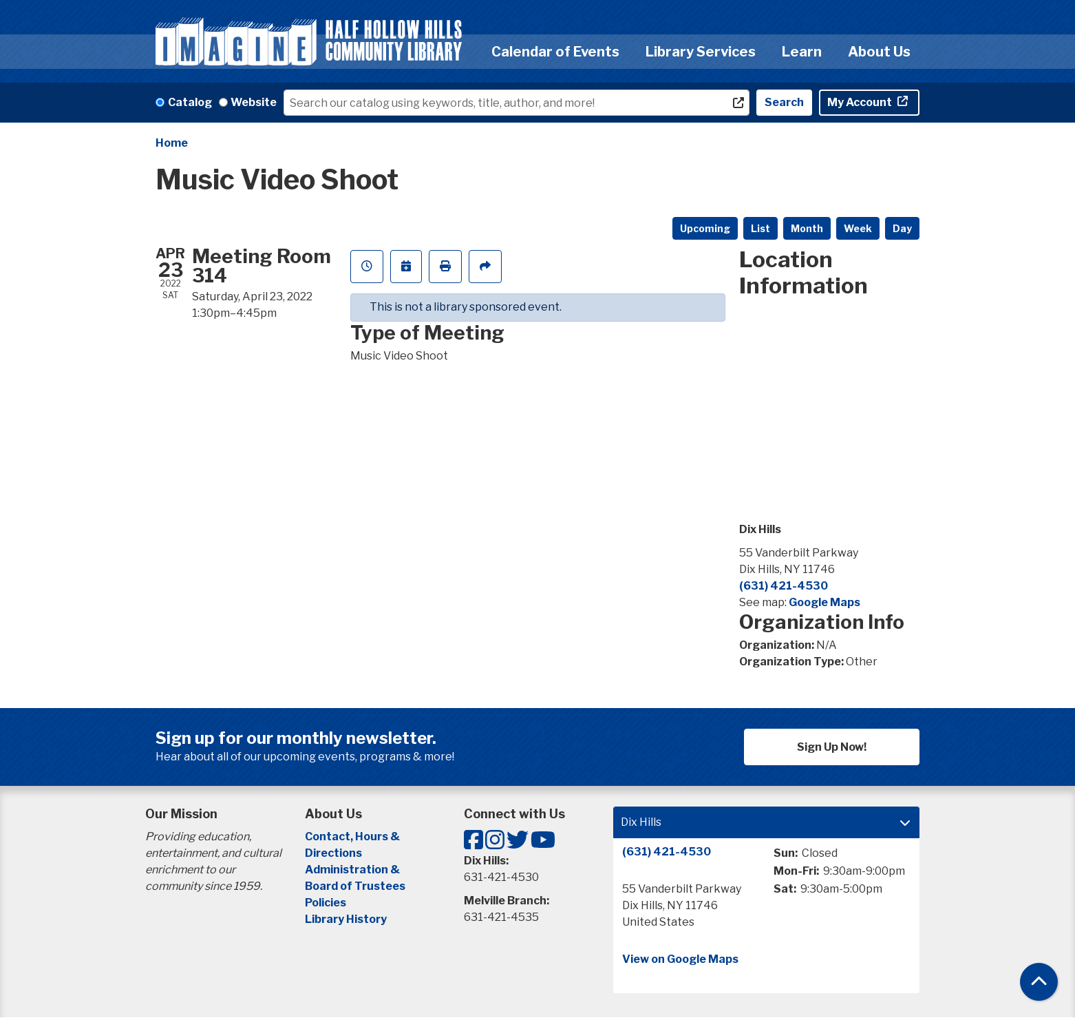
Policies (325, 902)
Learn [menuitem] (802, 51)
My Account (860, 102)
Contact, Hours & (353, 836)
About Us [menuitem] (879, 51)
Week (858, 228)
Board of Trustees (355, 886)
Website (254, 102)
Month (807, 228)
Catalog (190, 102)
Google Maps (824, 602)
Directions (333, 853)
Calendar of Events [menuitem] (555, 51)
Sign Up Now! (831, 747)
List (760, 228)
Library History (346, 919)
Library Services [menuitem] (701, 51)
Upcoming (705, 228)
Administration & (353, 869)
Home (172, 142)
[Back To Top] (1039, 982)
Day (902, 228)
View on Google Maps (680, 959)
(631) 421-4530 (783, 585)
